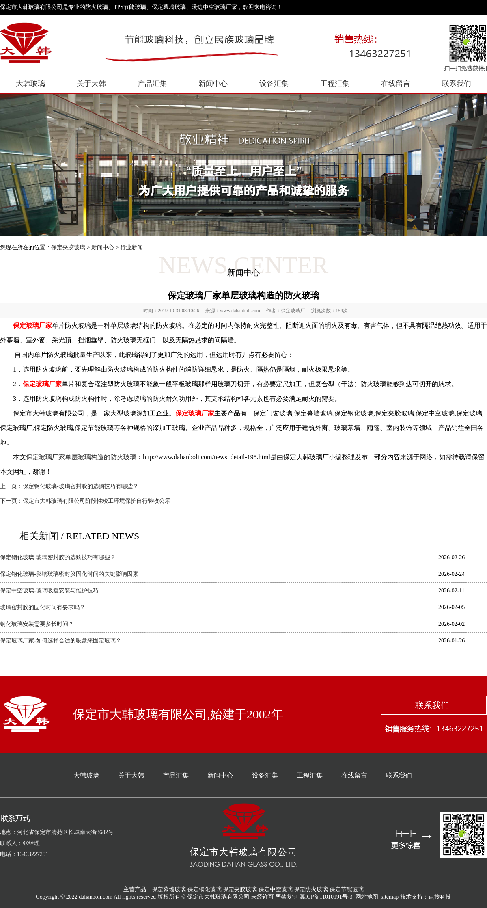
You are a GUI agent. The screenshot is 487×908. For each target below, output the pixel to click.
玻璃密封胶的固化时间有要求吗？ (42, 607)
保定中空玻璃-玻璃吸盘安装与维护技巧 (49, 591)
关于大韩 (91, 84)
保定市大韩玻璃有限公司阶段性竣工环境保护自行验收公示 (96, 501)
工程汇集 (334, 84)
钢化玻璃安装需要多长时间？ (37, 624)
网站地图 (367, 897)
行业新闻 (131, 247)
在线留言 (395, 84)
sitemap (390, 897)
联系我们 (456, 84)
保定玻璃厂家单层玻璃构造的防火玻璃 (81, 457)
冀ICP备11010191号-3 (326, 897)
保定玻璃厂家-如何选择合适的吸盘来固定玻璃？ (60, 641)
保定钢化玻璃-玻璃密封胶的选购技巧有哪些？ (80, 486)
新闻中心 (213, 84)
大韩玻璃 (30, 84)
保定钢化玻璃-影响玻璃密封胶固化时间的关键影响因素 (69, 574)
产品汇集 (152, 84)
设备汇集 (274, 84)
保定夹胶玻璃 (68, 247)
